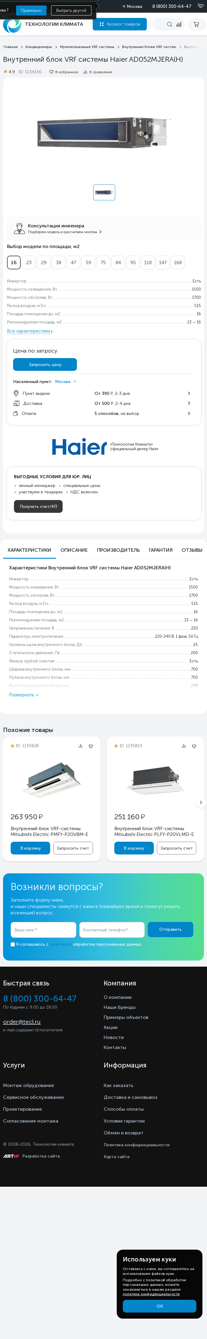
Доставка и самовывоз (130, 1097)
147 (163, 262)
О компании (118, 997)
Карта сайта (116, 1156)
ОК (160, 1306)
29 (44, 262)
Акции (111, 1027)
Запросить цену (45, 364)
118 (148, 262)
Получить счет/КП (38, 506)
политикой (61, 944)
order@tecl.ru (22, 1021)
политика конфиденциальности (151, 1294)
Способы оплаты (124, 1109)
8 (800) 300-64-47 (171, 6)
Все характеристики (29, 331)
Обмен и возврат (123, 1133)
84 (118, 262)
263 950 (27, 816)
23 (29, 262)
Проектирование (22, 1109)
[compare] (178, 24)
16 (14, 262)
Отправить (170, 929)
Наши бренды (120, 1007)
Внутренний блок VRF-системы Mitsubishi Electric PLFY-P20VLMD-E (154, 831)
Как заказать (118, 1085)
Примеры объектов (126, 1017)
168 (178, 262)
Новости (114, 1037)
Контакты (115, 1047)
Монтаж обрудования (28, 1085)
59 (88, 262)
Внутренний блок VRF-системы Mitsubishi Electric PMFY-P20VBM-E (49, 831)
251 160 (129, 816)
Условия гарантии (124, 1121)
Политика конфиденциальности (137, 1144)
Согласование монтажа (30, 1121)
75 (103, 262)
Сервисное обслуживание (33, 1097)
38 (58, 262)
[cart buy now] (197, 24)
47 (73, 262)
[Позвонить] (197, 6)
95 (133, 262)
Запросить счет (73, 848)
